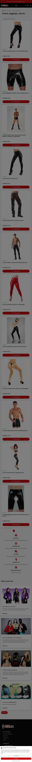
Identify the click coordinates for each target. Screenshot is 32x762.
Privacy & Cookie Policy (16, 760)
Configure (16, 755)
